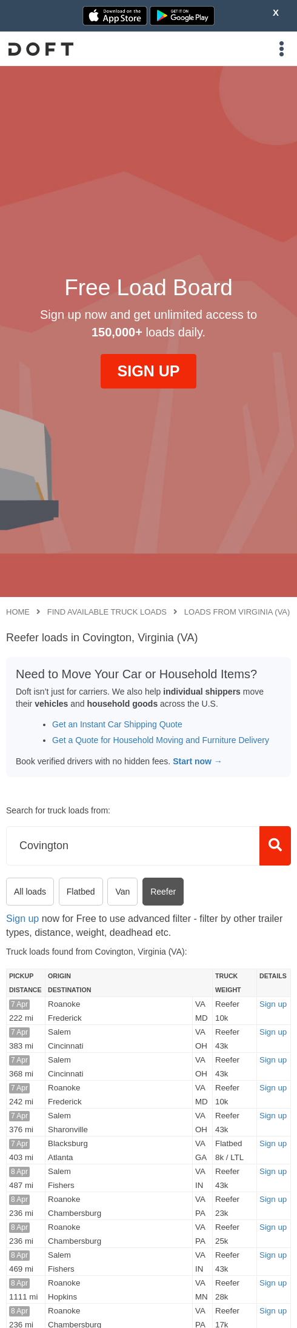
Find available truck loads (107, 611)
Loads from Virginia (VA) (237, 611)
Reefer (163, 891)
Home (18, 611)
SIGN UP (149, 370)
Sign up (22, 918)
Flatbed (81, 891)
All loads (30, 891)
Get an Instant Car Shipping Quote (117, 724)
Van (122, 891)
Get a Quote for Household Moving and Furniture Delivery (160, 740)
